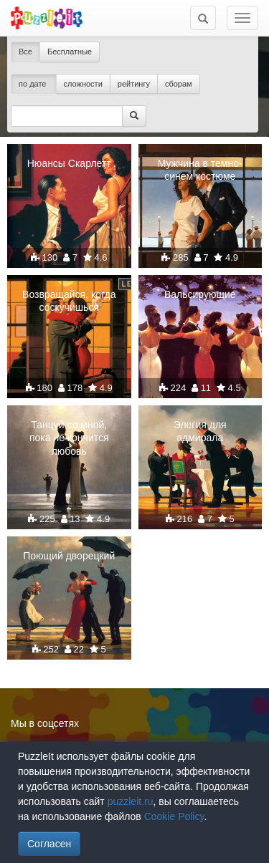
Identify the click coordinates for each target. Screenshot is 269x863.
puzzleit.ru (131, 801)
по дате (34, 83)
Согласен (49, 843)
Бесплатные (69, 51)
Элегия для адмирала (200, 431)
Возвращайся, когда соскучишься (68, 301)
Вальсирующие (200, 294)
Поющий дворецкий (69, 555)
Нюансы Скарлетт (69, 163)
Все (25, 51)
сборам (178, 83)
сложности (83, 83)
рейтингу (134, 83)
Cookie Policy (174, 816)
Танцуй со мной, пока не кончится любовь (69, 437)
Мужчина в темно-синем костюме (200, 170)
